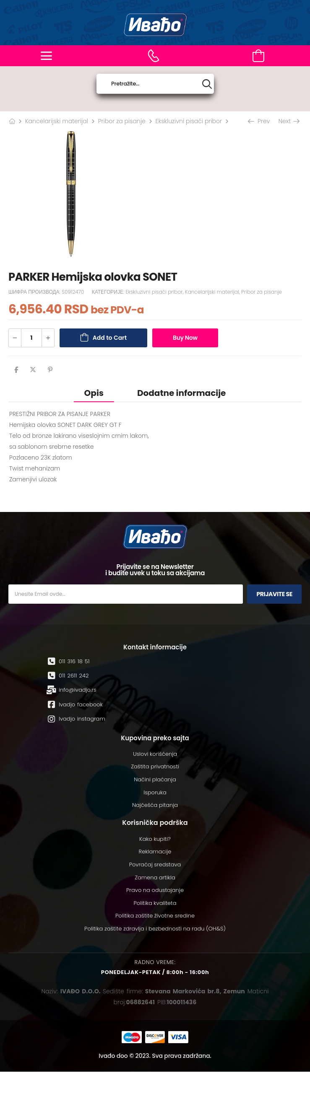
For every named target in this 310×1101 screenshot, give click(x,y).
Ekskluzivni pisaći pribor (188, 121)
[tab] (94, 393)
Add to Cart (110, 337)
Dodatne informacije (181, 393)
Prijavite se (274, 594)
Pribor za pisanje (122, 121)
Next (288, 121)
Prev (260, 121)
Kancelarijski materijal (56, 121)
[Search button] (207, 84)
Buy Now (185, 337)
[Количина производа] (31, 337)
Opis (94, 393)
